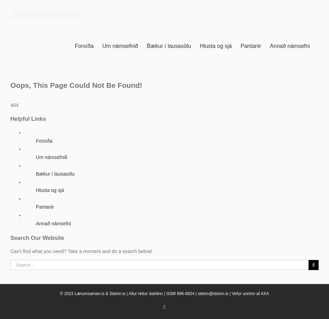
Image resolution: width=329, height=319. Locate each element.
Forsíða (44, 141)
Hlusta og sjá (50, 190)
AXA (265, 293)
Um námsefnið (51, 157)
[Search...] (159, 265)
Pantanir (45, 207)
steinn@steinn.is (213, 293)
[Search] (314, 265)
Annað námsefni (53, 223)
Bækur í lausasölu (55, 174)
